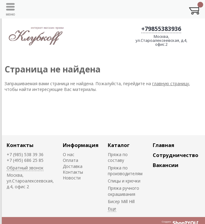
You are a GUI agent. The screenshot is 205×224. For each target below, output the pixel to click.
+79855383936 (161, 29)
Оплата (70, 160)
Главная (163, 145)
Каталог (119, 145)
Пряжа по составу (118, 157)
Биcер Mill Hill (121, 201)
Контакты (20, 145)
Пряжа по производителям (125, 170)
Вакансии (165, 165)
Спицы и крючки (124, 181)
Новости (72, 178)
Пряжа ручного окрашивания (123, 191)
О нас (68, 154)
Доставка (72, 166)
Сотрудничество (175, 155)
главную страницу (170, 83)
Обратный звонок (25, 168)
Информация (80, 145)
